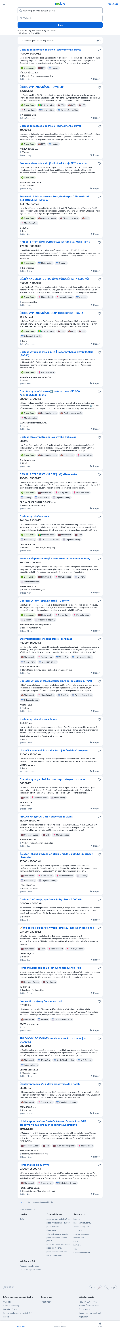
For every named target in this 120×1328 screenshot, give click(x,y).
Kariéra (6, 1317)
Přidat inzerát (46, 1302)
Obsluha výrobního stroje (34, 516)
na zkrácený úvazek (81, 1252)
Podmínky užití (85, 1309)
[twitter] (106, 1287)
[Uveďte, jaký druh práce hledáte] (60, 10)
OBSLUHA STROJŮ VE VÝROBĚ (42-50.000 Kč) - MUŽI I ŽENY (55, 242)
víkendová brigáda (81, 1226)
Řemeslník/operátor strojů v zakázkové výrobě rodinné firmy (55, 558)
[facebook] (91, 1287)
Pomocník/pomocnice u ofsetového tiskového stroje (50, 967)
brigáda (76, 1219)
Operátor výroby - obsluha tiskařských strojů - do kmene (52, 779)
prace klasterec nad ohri (57, 1251)
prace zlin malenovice (56, 1248)
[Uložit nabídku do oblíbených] (99, 50)
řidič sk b (77, 1245)
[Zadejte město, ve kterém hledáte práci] (60, 18)
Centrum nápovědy (11, 1305)
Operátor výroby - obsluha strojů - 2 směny (45, 600)
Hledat (60, 25)
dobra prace (51, 1230)
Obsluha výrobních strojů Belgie (38, 719)
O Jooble (7, 1302)
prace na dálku (53, 1226)
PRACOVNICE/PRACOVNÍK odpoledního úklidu (46, 816)
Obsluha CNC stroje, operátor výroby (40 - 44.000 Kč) (51, 899)
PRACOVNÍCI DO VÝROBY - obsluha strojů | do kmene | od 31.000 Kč (53, 1040)
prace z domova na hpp (56, 1255)
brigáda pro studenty (82, 1223)
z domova (77, 1230)
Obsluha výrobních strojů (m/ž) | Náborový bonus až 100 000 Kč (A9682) (56, 354)
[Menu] (3, 3)
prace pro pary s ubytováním (58, 1219)
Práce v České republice (89, 1305)
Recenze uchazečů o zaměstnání (17, 1313)
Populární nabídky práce (29, 1266)
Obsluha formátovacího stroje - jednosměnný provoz (50, 49)
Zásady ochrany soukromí (90, 1313)
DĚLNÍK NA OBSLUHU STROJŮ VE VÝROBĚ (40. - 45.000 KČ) (54, 279)
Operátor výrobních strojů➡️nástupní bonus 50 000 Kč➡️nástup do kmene (50, 393)
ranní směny (78, 1238)
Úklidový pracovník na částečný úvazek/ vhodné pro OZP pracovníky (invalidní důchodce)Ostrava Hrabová (53, 1123)
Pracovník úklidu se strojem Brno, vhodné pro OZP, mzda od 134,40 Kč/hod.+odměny (54, 198)
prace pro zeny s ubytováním (58, 1244)
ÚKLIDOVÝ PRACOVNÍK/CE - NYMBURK (42, 87)
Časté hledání (28, 1209)
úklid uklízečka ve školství (57, 1234)
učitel (75, 1241)
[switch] (98, 40)
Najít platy (83, 1317)
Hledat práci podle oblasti (30, 1270)
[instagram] (99, 1287)
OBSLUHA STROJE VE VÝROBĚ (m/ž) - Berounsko (48, 474)
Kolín (22, 1219)
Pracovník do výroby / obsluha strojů (41, 1001)
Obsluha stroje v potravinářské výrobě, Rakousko (48, 437)
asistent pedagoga (81, 1234)
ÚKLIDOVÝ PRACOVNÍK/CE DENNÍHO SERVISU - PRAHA (51, 313)
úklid (75, 1249)
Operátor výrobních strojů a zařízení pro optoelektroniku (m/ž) (56, 681)
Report (94, 79)
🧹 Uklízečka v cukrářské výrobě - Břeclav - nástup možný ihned (57, 927)
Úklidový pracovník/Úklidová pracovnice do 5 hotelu (50, 1084)
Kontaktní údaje (10, 1309)
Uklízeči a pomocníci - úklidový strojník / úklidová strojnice (54, 750)
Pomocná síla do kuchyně (35, 1164)
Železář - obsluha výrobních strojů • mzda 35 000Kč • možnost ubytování (56, 856)
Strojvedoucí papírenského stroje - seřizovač (46, 638)
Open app (113, 4)
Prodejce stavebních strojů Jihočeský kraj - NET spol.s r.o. (53, 163)
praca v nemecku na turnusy (58, 1223)
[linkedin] (114, 1287)
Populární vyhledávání (88, 1302)
